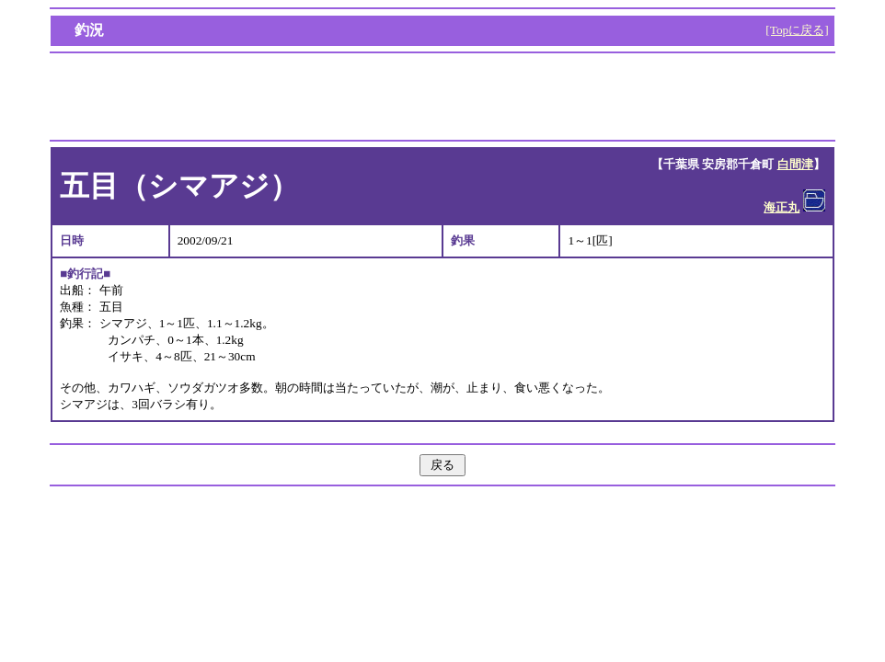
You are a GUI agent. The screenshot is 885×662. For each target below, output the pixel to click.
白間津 (795, 164)
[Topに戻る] (796, 30)
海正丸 (781, 207)
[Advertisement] (442, 96)
